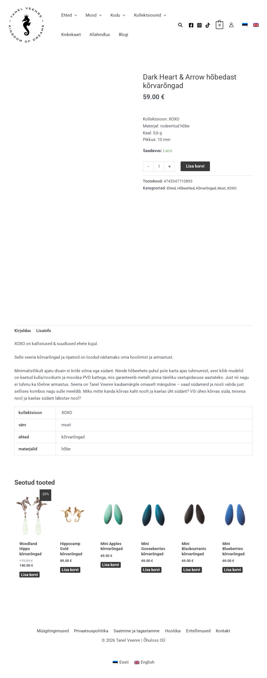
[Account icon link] (231, 24)
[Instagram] (199, 25)
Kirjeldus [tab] (22, 330)
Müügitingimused (56, 632)
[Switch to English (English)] (144, 664)
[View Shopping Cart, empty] (219, 24)
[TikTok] (207, 25)
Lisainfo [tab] (43, 330)
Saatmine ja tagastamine (137, 632)
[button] (74, 15)
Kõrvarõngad (210, 188)
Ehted (172, 188)
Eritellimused (196, 632)
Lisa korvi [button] (30, 575)
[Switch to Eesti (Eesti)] (121, 664)
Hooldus (172, 632)
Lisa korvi (195, 166)
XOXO (239, 188)
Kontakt (220, 632)
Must (227, 188)
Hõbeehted (187, 188)
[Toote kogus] (158, 166)
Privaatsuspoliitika (93, 632)
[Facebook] (191, 25)
